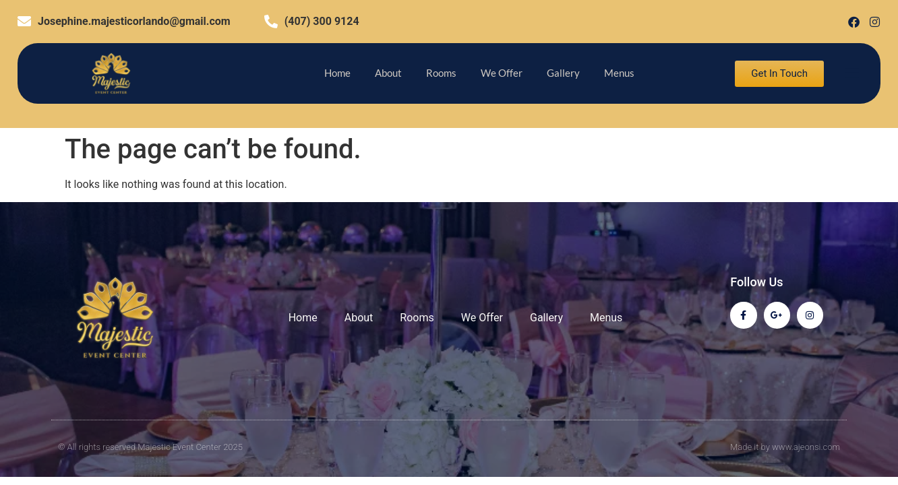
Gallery (563, 73)
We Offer (501, 73)
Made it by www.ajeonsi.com (785, 447)
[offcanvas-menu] (852, 73)
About (388, 73)
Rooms (441, 73)
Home (337, 73)
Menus (619, 73)
